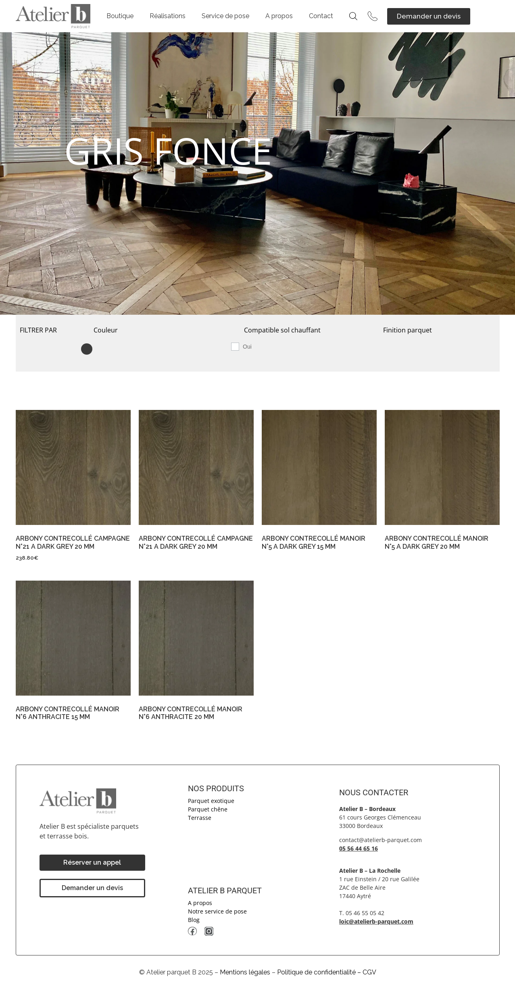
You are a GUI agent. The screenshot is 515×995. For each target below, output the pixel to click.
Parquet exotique (211, 801)
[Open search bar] (353, 16)
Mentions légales (245, 972)
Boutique (119, 16)
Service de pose (225, 16)
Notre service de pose (217, 911)
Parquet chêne (207, 809)
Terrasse (199, 818)
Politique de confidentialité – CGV (326, 972)
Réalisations (168, 16)
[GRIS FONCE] (88, 348)
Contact (321, 16)
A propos (279, 16)
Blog (194, 920)
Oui (247, 346)
